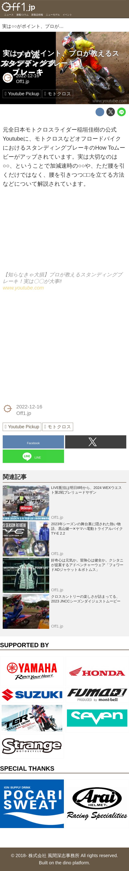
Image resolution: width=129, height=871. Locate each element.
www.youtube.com (110, 101)
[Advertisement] (30, 325)
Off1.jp (22, 81)
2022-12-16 (27, 75)
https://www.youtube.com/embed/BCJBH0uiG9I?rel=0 (64, 234)
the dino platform (72, 862)
